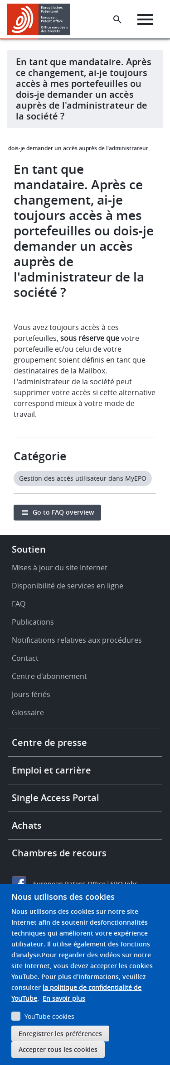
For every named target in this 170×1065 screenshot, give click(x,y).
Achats (27, 825)
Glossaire (28, 712)
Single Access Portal (55, 798)
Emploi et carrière (51, 770)
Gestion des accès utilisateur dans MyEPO (82, 478)
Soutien (29, 549)
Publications (33, 622)
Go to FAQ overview (63, 512)
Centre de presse (49, 742)
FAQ (18, 604)
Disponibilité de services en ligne (67, 586)
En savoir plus (64, 998)
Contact (25, 658)
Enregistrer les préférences (60, 1033)
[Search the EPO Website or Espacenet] (117, 19)
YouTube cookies (49, 1016)
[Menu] (145, 19)
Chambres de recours (59, 853)
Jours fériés (31, 694)
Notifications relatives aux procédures (77, 640)
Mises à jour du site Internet (59, 568)
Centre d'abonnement (49, 676)
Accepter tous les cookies (58, 1049)
